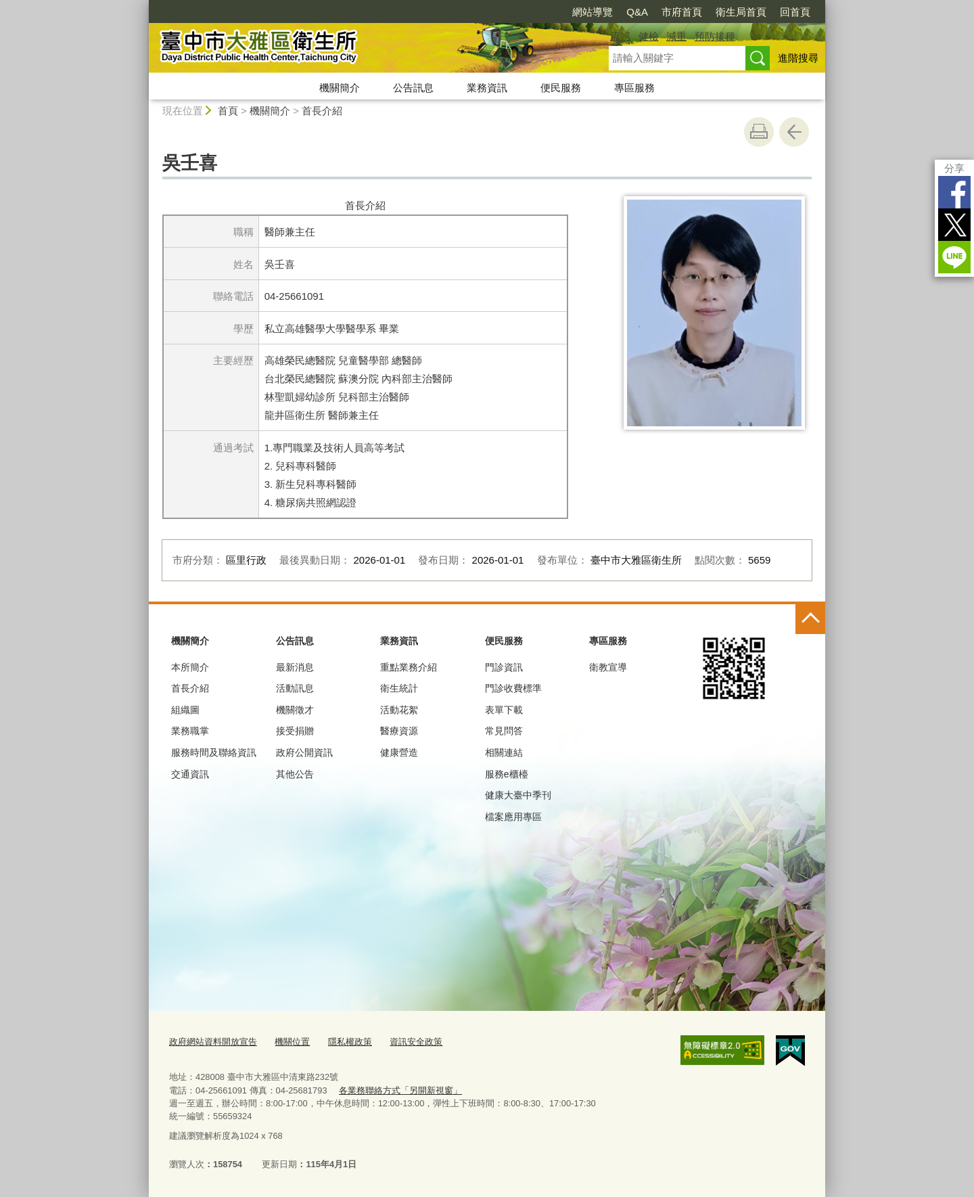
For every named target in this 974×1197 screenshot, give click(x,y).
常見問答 (504, 730)
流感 (620, 36)
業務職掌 (190, 730)
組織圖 (185, 709)
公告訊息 (413, 87)
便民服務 (560, 87)
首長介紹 (322, 110)
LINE (954, 257)
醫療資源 (399, 730)
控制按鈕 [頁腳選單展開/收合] (810, 619)
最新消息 (295, 667)
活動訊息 (295, 688)
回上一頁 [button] (794, 132)
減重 (676, 36)
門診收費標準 (513, 688)
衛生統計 (399, 688)
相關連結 (504, 752)
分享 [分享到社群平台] (954, 168)
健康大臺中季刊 (518, 795)
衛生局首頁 (741, 12)
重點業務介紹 (408, 667)
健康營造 (399, 752)
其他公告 (295, 774)
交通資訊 (190, 774)
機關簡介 (339, 87)
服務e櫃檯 (506, 774)
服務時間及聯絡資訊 (213, 752)
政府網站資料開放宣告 (213, 1042)
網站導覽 (592, 12)
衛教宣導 (608, 667)
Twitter (954, 224)
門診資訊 (504, 667)
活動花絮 (399, 709)
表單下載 (504, 709)
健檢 (649, 36)
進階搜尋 (798, 58)
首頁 (228, 110)
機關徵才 (295, 709)
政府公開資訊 (304, 752)
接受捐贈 (295, 730)
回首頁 (795, 12)
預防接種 (715, 36)
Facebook (954, 192)
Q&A (637, 12)
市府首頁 (682, 12)
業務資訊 (487, 87)
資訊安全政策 (416, 1042)
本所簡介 (190, 667)
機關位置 (292, 1042)
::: (143, 6)
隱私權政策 (350, 1042)
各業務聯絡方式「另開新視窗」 (400, 1090)
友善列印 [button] (759, 132)
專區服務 (634, 87)
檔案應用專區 (513, 816)
